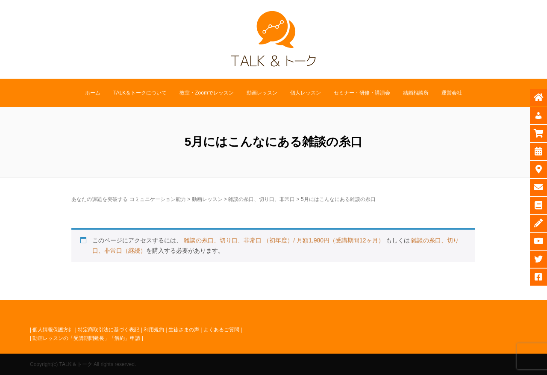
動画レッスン (262, 93)
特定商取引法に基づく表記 (108, 330)
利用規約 (154, 330)
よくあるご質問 (221, 330)
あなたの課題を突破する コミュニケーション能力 (128, 199)
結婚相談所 (416, 93)
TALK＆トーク (75, 364)
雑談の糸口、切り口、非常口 (261, 199)
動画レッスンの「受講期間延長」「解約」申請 (86, 338)
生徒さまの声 (183, 330)
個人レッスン (305, 93)
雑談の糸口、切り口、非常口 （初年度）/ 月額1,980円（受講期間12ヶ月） (284, 240)
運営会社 (451, 93)
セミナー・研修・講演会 (362, 93)
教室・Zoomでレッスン (206, 93)
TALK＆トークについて (140, 93)
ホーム (92, 93)
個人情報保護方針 (53, 330)
